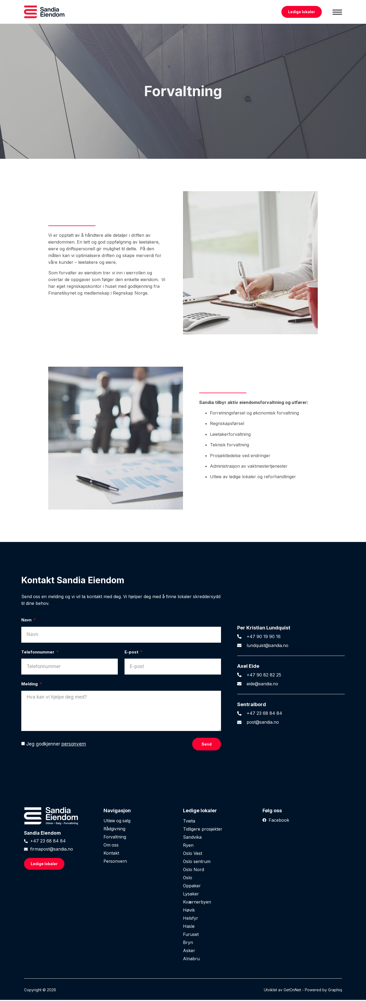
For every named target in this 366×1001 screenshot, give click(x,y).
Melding (30, 683)
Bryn (188, 943)
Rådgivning (114, 830)
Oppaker (192, 886)
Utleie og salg (117, 822)
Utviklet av (274, 991)
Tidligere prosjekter (202, 830)
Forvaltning (114, 838)
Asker (189, 951)
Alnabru (191, 959)
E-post (132, 652)
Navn (27, 619)
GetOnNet (292, 991)
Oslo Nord (193, 870)
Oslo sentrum (196, 862)
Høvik (189, 911)
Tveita (189, 822)
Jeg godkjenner (56, 745)
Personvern (115, 862)
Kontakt (111, 854)
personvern (73, 745)
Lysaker (191, 895)
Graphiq (335, 991)
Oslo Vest (192, 854)
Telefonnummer (38, 652)
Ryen (188, 846)
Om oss (111, 846)
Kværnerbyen (197, 903)
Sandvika (192, 838)
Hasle (189, 927)
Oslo (187, 878)
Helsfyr (190, 919)
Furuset (191, 935)
